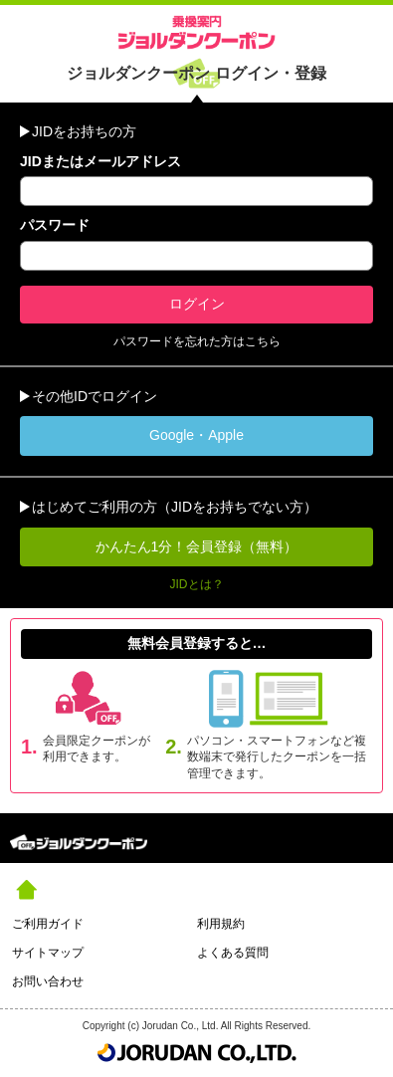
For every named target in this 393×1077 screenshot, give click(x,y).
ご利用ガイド (48, 924)
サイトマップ (48, 953)
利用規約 (221, 924)
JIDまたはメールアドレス (100, 161)
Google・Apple (196, 435)
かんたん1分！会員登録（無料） (197, 546)
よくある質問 (233, 953)
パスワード (55, 225)
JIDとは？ (197, 584)
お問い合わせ (48, 981)
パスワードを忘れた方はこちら (197, 341)
